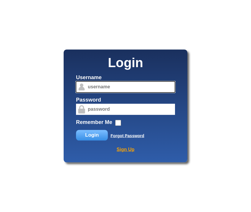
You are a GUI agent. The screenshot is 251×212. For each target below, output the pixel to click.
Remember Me (94, 122)
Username (89, 77)
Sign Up (125, 149)
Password (88, 100)
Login (92, 135)
